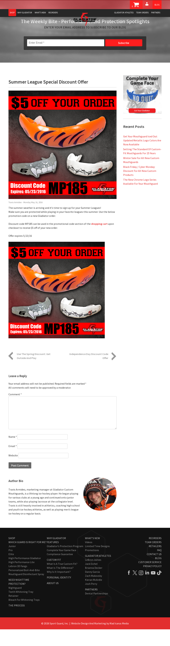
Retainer (13, 612)
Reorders (53, 12)
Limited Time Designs (97, 562)
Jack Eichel (91, 580)
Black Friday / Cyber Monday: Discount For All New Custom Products (139, 187)
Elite (11, 570)
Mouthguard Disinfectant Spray (26, 590)
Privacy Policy (152, 582)
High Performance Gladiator (24, 574)
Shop (12, 12)
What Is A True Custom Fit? (62, 580)
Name (12, 453)
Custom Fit (54, 576)
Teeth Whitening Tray (20, 608)
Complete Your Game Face (61, 566)
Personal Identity (59, 594)
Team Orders (142, 12)
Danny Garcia (92, 588)
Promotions (92, 566)
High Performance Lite (21, 578)
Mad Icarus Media (119, 640)
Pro (10, 566)
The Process (16, 622)
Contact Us (154, 570)
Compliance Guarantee (60, 570)
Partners (155, 12)
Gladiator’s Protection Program (65, 562)
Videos (88, 558)
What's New (40, 12)
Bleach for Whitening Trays (24, 616)
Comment (15, 411)
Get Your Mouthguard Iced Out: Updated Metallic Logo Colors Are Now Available (142, 157)
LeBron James (93, 576)
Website (13, 472)
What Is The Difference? (60, 584)
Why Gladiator (24, 12)
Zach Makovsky (93, 592)
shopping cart (99, 240)
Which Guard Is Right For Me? (27, 558)
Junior (12, 562)
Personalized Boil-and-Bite (24, 586)
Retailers (155, 562)
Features (53, 558)
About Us (53, 599)
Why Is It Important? (59, 588)
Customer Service (150, 578)
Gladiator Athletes (123, 12)
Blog (157, 5)
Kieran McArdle (93, 596)
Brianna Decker (93, 584)
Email (12, 462)
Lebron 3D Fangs (17, 582)
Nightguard (15, 604)
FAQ (159, 566)
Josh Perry (91, 600)
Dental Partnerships (96, 610)
